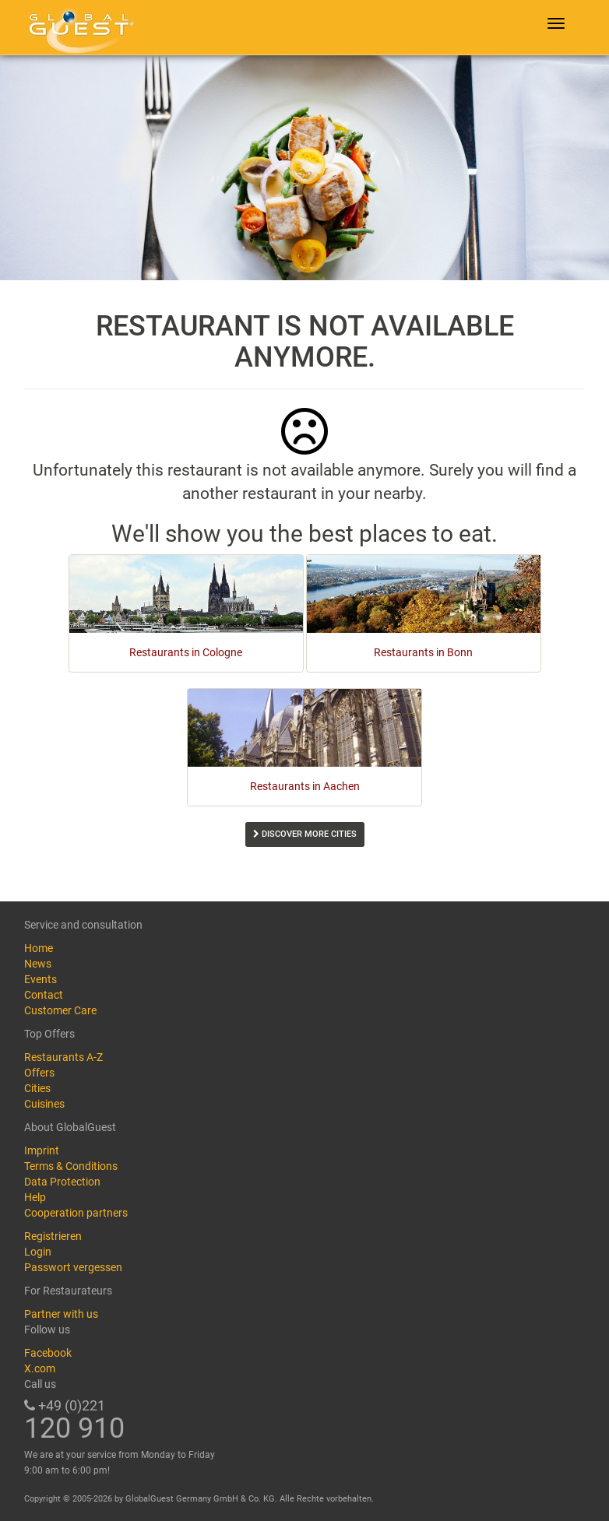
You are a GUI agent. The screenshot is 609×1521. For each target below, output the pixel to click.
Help (35, 1197)
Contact (43, 995)
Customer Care (60, 1010)
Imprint (41, 1150)
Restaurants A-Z (63, 1057)
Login (37, 1251)
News (37, 963)
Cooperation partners (76, 1213)
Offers (39, 1072)
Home (38, 948)
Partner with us (61, 1314)
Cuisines (44, 1104)
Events (40, 979)
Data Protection (62, 1181)
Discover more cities (305, 834)
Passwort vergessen (73, 1267)
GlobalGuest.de (78, 27)
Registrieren (53, 1236)
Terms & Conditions (71, 1166)
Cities (37, 1088)
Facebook (48, 1353)
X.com (39, 1368)
